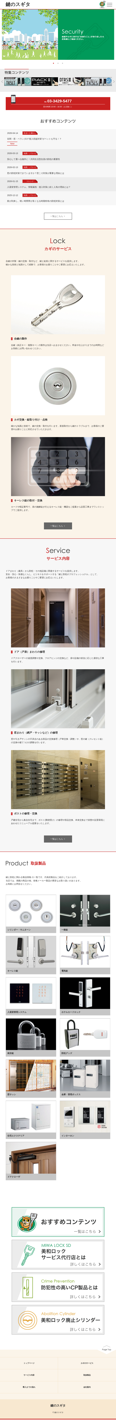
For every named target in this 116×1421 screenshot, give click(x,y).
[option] (58, 35)
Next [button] (114, 34)
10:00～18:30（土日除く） (62, 108)
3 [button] (62, 64)
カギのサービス (87, 1365)
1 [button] (53, 64)
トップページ (29, 1365)
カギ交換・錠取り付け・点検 (30, 421)
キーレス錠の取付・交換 (28, 502)
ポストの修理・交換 (25, 815)
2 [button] (58, 64)
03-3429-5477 (59, 102)
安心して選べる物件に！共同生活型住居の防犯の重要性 (33, 160)
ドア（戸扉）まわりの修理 (29, 653)
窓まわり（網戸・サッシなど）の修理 (36, 734)
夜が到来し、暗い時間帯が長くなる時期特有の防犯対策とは (35, 202)
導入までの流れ (29, 1389)
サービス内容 (29, 1377)
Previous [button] (1, 34)
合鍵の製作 (20, 340)
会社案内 (87, 1389)
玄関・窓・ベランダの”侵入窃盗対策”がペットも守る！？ (34, 140)
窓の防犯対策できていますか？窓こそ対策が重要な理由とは (35, 174)
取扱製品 (87, 1377)
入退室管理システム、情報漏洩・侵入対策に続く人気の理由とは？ (39, 188)
